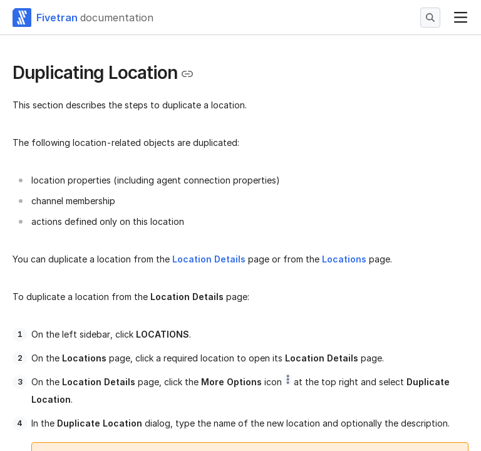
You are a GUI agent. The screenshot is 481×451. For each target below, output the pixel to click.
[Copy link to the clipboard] (187, 73)
